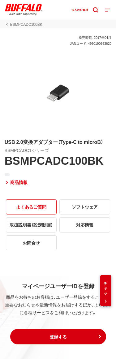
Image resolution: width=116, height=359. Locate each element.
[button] (58, 336)
